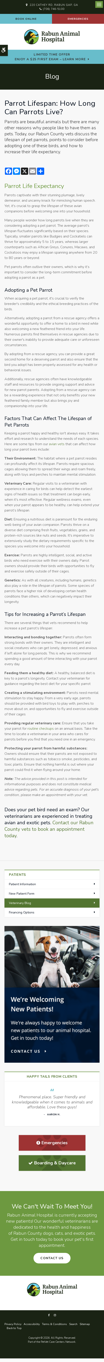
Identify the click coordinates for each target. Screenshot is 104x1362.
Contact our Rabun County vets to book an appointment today (49, 829)
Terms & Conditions (54, 1324)
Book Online (26, 19)
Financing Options (21, 912)
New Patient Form (21, 893)
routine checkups (40, 728)
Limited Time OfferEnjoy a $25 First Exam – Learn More (50, 56)
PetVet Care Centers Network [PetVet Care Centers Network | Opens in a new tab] (58, 1342)
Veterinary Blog (20, 903)
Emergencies (78, 19)
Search (73, 1324)
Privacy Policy (12, 1324)
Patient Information (22, 884)
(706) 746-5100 (53, 9)
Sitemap (85, 1324)
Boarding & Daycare (52, 1163)
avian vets (56, 444)
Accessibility (32, 1324)
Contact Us (51, 1258)
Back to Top (14, 1328)
